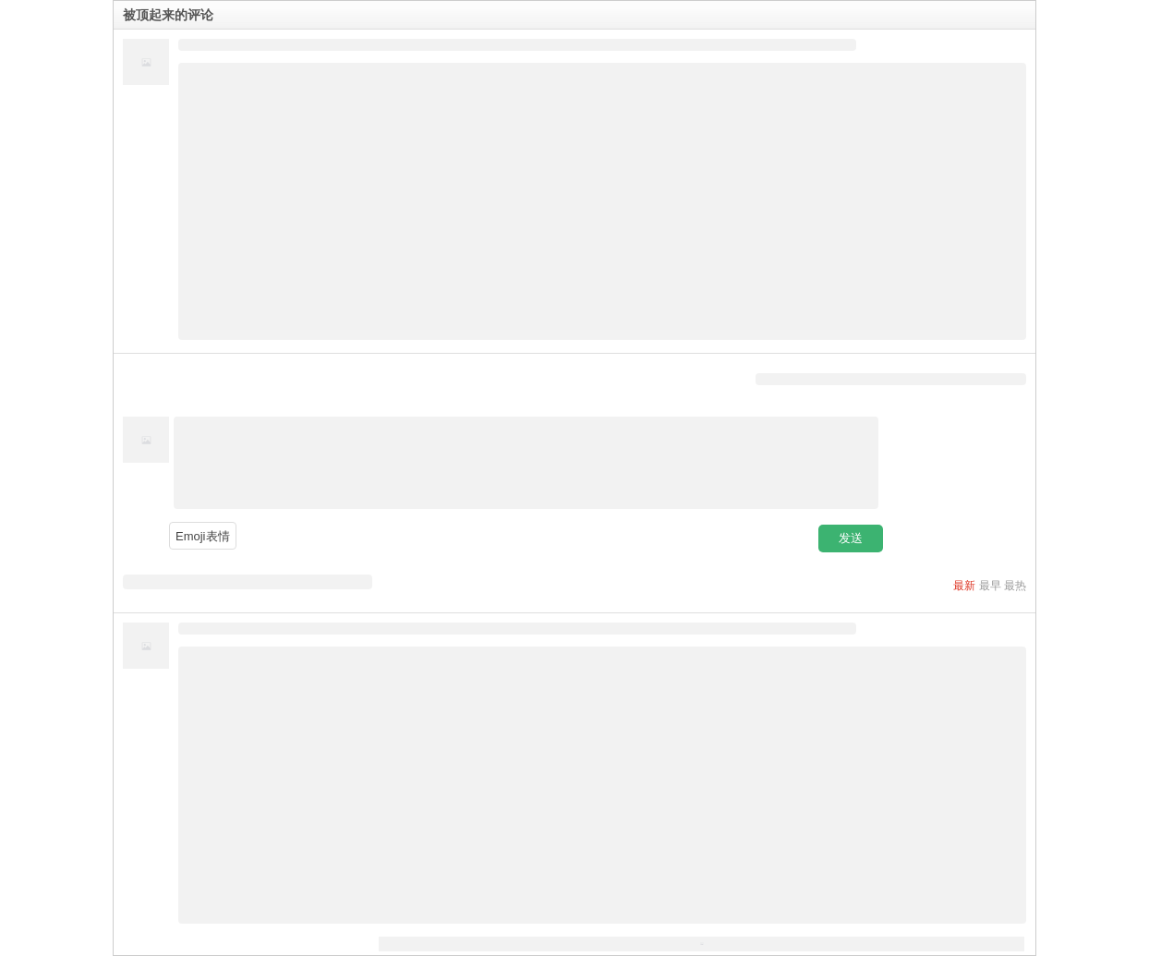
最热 (1015, 585)
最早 (990, 585)
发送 (851, 538)
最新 (964, 585)
